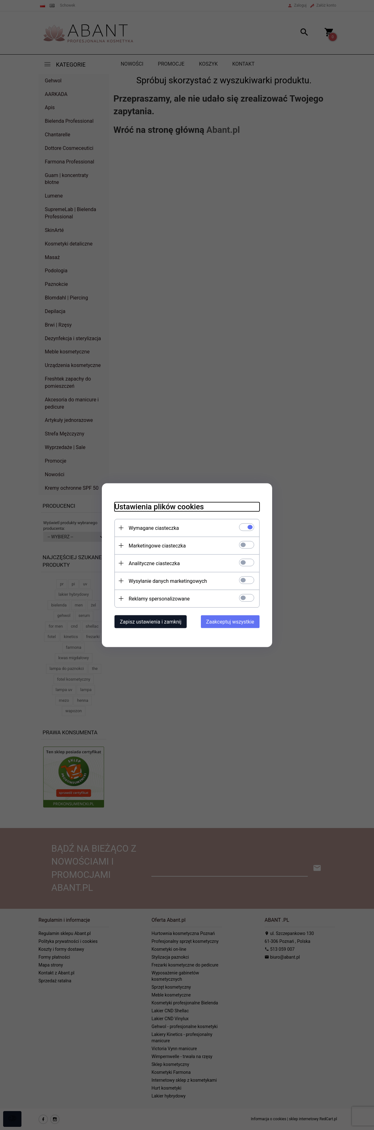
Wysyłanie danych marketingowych (168, 581)
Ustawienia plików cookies (159, 506)
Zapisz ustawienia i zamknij (150, 621)
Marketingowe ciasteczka (157, 545)
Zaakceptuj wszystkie (230, 621)
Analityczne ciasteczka (154, 563)
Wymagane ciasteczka (154, 528)
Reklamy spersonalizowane (159, 598)
